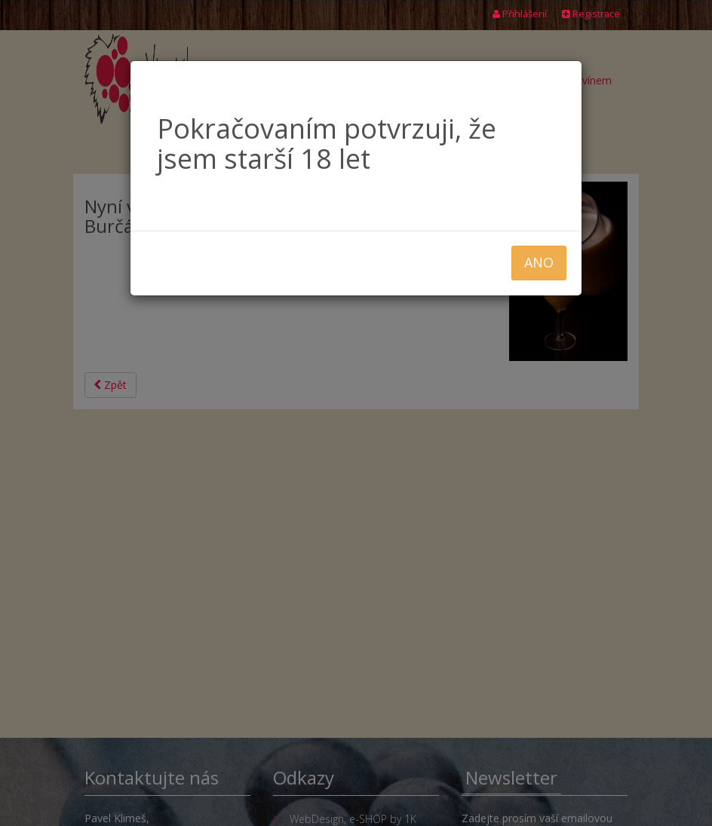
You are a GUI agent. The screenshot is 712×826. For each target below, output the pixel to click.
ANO (539, 262)
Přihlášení (520, 14)
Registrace (591, 14)
